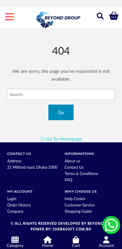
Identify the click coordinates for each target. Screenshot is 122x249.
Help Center (75, 198)
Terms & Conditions (81, 173)
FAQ (68, 179)
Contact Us (74, 167)
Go (61, 112)
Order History (19, 205)
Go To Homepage (61, 138)
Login (12, 198)
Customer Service (80, 205)
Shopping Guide (78, 211)
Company (15, 211)
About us (72, 161)
